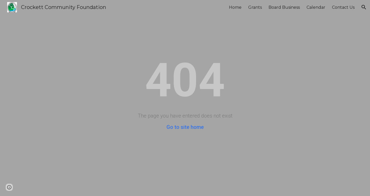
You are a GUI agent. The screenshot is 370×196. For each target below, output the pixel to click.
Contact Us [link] (343, 7)
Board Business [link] (284, 7)
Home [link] (235, 7)
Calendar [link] (316, 7)
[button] (364, 7)
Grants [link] (255, 7)
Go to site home (185, 127)
